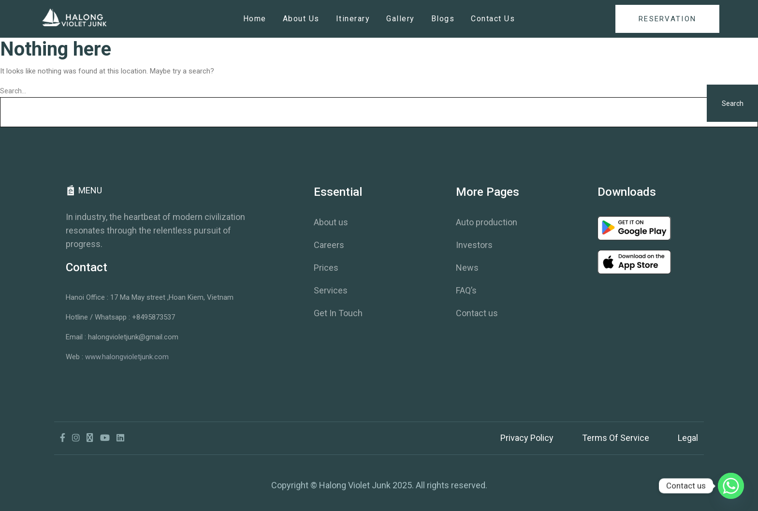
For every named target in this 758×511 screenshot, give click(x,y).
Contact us (477, 313)
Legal (688, 438)
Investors (474, 245)
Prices (326, 268)
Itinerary (353, 18)
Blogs (443, 18)
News (467, 268)
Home (254, 18)
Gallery (400, 18)
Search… (13, 91)
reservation (667, 19)
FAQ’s (466, 290)
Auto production (486, 222)
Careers (329, 245)
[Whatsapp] (731, 486)
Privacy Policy (527, 438)
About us (331, 222)
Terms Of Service (615, 438)
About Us (301, 18)
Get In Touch (338, 313)
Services (331, 290)
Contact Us (493, 18)
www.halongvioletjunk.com (127, 356)
